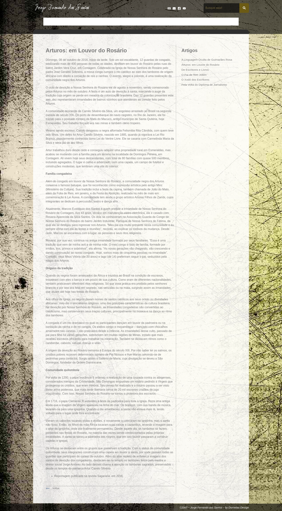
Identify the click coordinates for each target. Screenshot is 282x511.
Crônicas (99, 21)
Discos (131, 21)
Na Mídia (203, 21)
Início (49, 21)
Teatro (232, 21)
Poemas (218, 21)
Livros (189, 21)
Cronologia (116, 21)
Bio (73, 21)
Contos (84, 21)
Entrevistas (146, 21)
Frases (163, 21)
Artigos (62, 21)
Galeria (176, 21)
